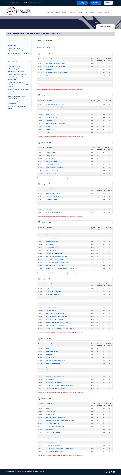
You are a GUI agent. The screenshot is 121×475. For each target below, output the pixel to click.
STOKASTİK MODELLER (52, 351)
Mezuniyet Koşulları (15, 101)
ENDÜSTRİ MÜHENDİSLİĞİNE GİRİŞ (54, 108)
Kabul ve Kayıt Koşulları (16, 71)
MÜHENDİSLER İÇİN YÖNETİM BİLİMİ (55, 253)
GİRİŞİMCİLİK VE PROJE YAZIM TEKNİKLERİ (57, 262)
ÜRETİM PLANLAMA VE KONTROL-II (55, 291)
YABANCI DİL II (50, 120)
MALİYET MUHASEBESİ (52, 199)
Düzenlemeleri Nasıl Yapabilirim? (19, 53)
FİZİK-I (47, 76)
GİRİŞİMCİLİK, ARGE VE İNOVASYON (55, 426)
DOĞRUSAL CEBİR (50, 152)
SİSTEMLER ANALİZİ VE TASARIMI (54, 167)
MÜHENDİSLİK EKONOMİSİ (52, 196)
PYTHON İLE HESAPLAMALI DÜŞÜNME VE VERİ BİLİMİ (59, 385)
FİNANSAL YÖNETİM (51, 250)
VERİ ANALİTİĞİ (50, 301)
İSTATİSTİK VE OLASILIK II (52, 203)
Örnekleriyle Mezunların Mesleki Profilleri (18, 86)
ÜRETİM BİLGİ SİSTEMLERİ (52, 164)
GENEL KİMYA (49, 79)
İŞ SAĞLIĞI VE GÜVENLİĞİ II (53, 193)
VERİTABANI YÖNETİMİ (51, 161)
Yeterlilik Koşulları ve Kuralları (18, 77)
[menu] (18, 49)
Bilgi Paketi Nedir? (14, 48)
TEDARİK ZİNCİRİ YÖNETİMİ (53, 363)
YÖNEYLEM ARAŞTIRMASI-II (53, 294)
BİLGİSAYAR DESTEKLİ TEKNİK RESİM (55, 66)
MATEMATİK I (49, 82)
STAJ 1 (47, 232)
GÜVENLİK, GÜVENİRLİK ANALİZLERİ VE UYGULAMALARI (60, 268)
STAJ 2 (47, 348)
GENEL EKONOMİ (50, 114)
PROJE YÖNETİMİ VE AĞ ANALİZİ (54, 423)
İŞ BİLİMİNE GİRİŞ (50, 155)
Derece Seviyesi (14, 69)
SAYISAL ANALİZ (50, 206)
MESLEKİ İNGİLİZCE (51, 174)
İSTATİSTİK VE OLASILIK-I (52, 158)
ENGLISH (95, 3)
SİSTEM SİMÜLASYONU (52, 241)
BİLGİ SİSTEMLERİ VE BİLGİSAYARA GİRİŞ (56, 72)
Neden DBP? (12, 45)
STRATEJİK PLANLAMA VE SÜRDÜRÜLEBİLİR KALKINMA (60, 420)
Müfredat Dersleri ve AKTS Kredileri (16, 93)
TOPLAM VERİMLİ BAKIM (52, 247)
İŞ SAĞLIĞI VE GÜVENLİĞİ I (52, 170)
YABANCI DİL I (49, 69)
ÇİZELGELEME (49, 367)
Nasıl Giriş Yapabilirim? (16, 51)
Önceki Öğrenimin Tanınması (18, 74)
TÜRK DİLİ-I (49, 85)
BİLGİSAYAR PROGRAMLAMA (53, 111)
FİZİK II (48, 126)
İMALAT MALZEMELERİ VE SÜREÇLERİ (55, 123)
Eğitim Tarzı (12, 104)
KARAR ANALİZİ (50, 379)
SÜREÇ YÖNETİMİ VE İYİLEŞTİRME (54, 259)
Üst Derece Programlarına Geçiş (19, 89)
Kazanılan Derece (14, 66)
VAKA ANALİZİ (49, 244)
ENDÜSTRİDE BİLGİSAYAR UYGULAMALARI (56, 373)
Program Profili (13, 79)
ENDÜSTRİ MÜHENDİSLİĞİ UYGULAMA (55, 360)
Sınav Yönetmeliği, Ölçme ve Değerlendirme (17, 97)
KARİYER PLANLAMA (51, 117)
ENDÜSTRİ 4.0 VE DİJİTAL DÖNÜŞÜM (55, 265)
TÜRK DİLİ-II (49, 132)
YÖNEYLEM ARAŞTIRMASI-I (53, 238)
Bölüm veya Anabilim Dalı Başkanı (16, 107)
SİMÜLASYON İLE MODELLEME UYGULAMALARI (58, 376)
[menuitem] (18, 45)
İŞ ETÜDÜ (48, 209)
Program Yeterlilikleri (15, 82)
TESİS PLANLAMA (50, 411)
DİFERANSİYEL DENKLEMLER (53, 212)
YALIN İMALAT (49, 354)
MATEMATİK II (49, 129)
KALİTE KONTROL (50, 298)
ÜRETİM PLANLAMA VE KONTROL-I (55, 235)
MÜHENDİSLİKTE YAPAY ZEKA (53, 370)
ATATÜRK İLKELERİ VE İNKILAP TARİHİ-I (56, 63)
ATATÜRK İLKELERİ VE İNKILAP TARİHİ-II (56, 104)
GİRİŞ (82, 3)
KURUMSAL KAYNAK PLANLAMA (54, 382)
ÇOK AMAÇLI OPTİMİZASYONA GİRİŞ (55, 388)
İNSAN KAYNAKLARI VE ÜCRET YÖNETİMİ (56, 256)
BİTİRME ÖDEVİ (50, 357)
